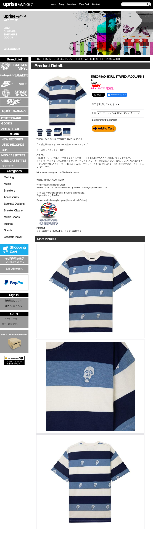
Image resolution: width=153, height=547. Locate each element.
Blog (61, 4)
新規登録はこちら (13, 300)
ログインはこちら (13, 306)
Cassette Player (13, 236)
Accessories (11, 197)
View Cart (84, 4)
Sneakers (9, 190)
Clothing (9, 177)
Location (71, 4)
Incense (8, 223)
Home (53, 4)
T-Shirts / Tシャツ (64, 59)
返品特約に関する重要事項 (104, 120)
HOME (39, 59)
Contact (96, 4)
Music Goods (12, 217)
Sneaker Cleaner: (14, 210)
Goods (8, 230)
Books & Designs (14, 203)
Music (7, 183)
